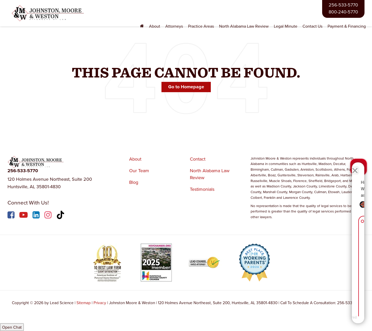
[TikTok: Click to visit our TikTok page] (61, 215)
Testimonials (202, 189)
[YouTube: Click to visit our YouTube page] (24, 215)
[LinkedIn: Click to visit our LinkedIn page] (36, 215)
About (135, 159)
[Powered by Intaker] (328, 320)
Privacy (100, 302)
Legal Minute (285, 26)
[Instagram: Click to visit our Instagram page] (48, 215)
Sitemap (83, 302)
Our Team (139, 170)
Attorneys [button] (174, 26)
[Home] (141, 26)
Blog (133, 182)
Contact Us (312, 26)
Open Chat (12, 327)
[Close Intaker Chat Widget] (355, 166)
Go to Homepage (186, 86)
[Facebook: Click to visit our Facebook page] (11, 215)
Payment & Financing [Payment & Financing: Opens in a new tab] (347, 26)
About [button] (154, 26)
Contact (197, 159)
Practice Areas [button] (201, 26)
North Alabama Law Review (244, 26)
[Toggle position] (344, 166)
